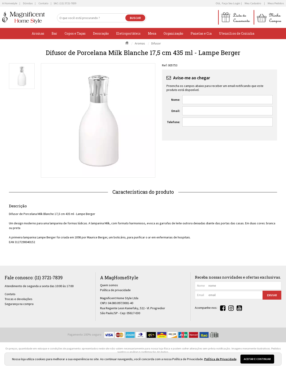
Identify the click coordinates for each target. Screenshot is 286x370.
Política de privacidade (115, 290)
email (200, 295)
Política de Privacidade (220, 359)
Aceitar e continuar (257, 359)
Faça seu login (231, 3)
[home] (23, 17)
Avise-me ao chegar (191, 77)
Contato (10, 294)
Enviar (272, 295)
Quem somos (109, 285)
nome (201, 286)
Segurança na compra (19, 304)
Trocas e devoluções (18, 299)
